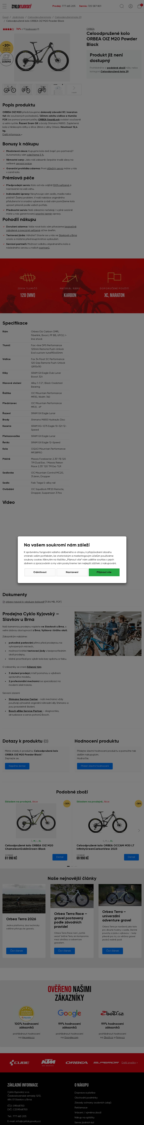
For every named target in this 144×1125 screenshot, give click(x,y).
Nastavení (72, 572)
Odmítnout (40, 572)
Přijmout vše (104, 572)
